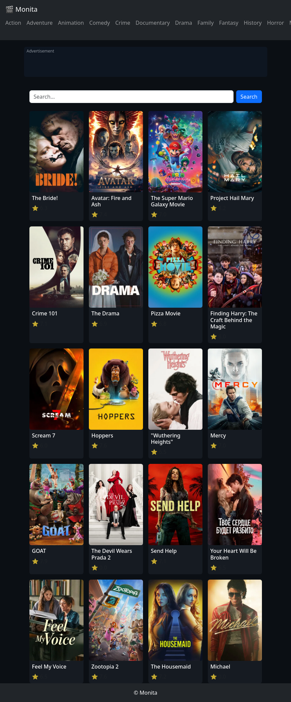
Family (205, 22)
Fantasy (229, 22)
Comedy (99, 22)
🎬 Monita (21, 9)
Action (13, 22)
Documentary (153, 22)
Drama (183, 22)
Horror (275, 22)
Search (249, 96)
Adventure (39, 22)
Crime (122, 22)
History (253, 22)
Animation (71, 22)
